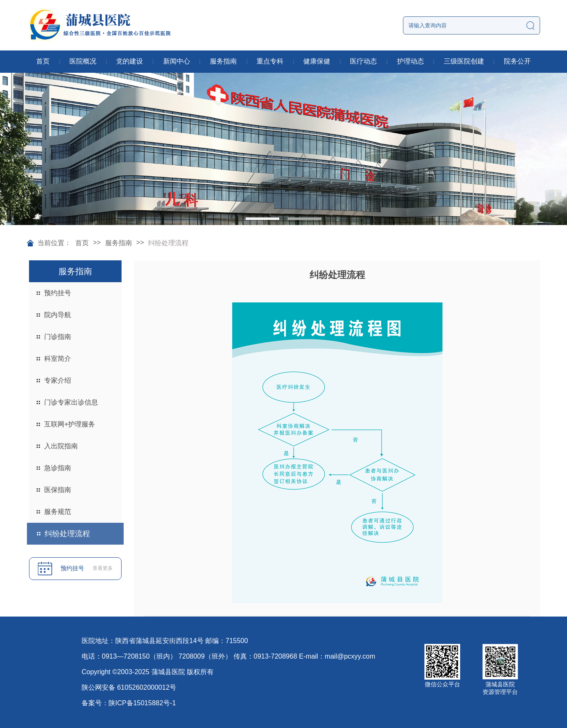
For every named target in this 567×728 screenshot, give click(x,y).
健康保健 (316, 61)
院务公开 (517, 61)
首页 (43, 61)
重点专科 (270, 61)
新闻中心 (176, 61)
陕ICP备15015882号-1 (142, 703)
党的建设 (129, 61)
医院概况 (82, 61)
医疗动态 (363, 61)
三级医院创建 (464, 61)
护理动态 (410, 61)
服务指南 (223, 61)
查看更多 (103, 568)
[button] (262, 218)
